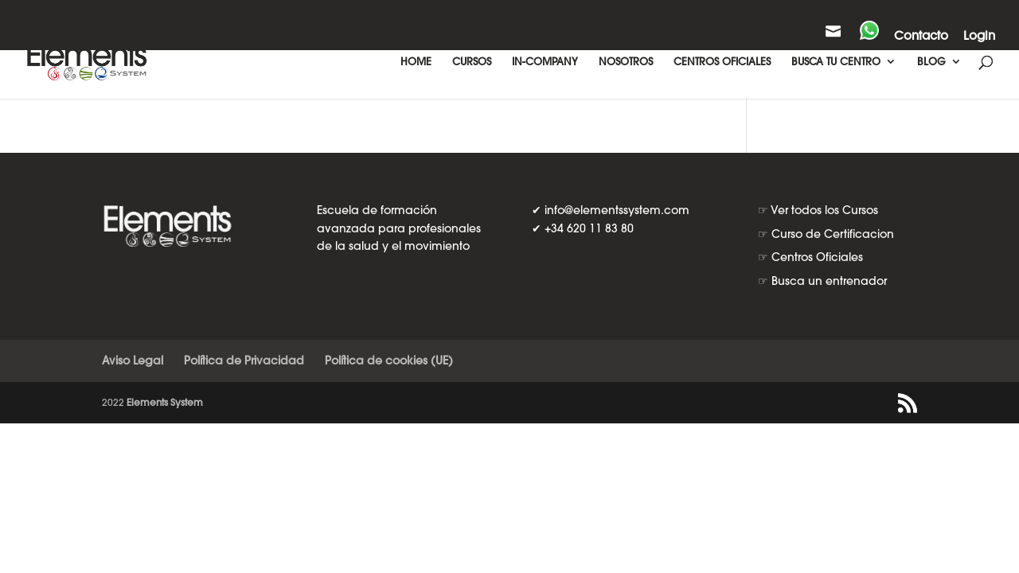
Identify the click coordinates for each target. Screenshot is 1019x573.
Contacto (921, 36)
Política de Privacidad (244, 360)
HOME (415, 62)
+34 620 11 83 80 (589, 228)
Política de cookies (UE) (389, 360)
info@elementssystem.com (617, 210)
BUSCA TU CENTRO (835, 62)
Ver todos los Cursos (824, 210)
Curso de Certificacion (832, 234)
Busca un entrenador (829, 281)
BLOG (931, 62)
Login (979, 36)
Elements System (165, 402)
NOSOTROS (626, 62)
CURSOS (471, 62)
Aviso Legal (132, 360)
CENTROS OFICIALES (722, 62)
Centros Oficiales (817, 257)
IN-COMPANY (545, 62)
